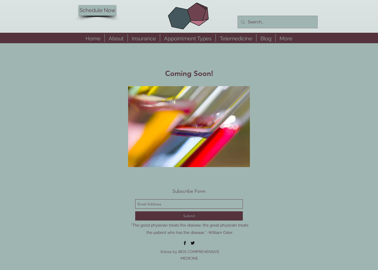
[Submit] (189, 216)
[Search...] (277, 22)
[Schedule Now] (97, 10)
